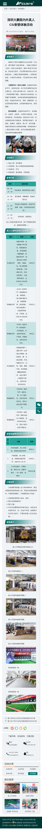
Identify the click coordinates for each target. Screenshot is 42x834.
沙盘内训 (35, 825)
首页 (5, 9)
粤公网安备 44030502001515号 (24, 822)
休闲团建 (21, 9)
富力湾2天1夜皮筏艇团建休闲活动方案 (24, 721)
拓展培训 (20, 825)
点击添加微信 (13, 745)
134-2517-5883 (13, 752)
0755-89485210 (13, 755)
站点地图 (13, 825)
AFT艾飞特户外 (31, 745)
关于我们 (5, 825)
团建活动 (27, 825)
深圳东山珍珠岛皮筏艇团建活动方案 (23, 718)
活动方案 (12, 9)
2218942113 (30, 755)
